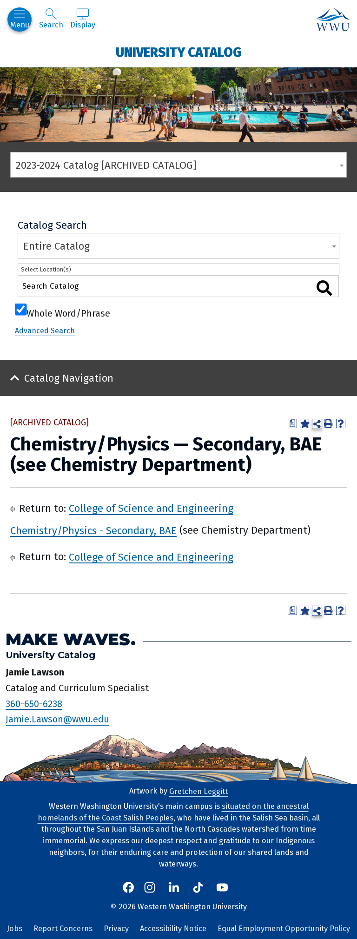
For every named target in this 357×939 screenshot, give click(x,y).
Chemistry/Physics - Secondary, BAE (93, 530)
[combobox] (178, 165)
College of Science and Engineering (151, 508)
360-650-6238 (34, 703)
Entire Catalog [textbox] (56, 246)
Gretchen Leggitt (198, 791)
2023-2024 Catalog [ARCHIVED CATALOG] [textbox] (106, 165)
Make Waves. (71, 639)
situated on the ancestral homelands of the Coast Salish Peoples (173, 812)
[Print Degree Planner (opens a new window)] (292, 423)
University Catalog (179, 52)
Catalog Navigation (68, 378)
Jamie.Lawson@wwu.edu (57, 719)
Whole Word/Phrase (68, 312)
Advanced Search (45, 330)
